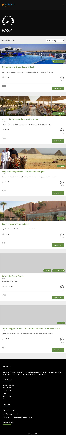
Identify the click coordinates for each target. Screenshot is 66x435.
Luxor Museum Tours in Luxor (15, 224)
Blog (4, 393)
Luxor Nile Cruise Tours (12, 276)
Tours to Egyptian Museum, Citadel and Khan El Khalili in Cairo (31, 328)
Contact (5, 399)
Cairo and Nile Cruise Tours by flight (18, 67)
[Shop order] (55, 40)
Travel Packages (8, 385)
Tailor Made (7, 396)
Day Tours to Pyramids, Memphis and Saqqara (23, 171)
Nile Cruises (7, 388)
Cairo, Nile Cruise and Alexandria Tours (20, 119)
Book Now (57, 88)
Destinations (7, 390)
